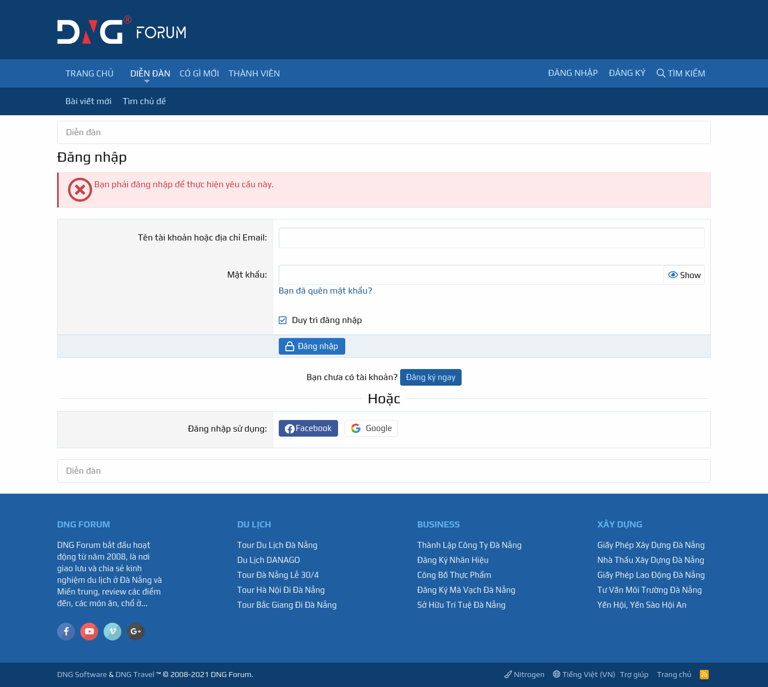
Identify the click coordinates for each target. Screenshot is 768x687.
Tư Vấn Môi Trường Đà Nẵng (649, 589)
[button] (147, 81)
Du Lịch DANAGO (268, 560)
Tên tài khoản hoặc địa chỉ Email (201, 237)
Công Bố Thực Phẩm (454, 575)
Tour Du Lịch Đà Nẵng (277, 545)
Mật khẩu (246, 274)
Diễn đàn (150, 73)
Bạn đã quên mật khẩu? (325, 290)
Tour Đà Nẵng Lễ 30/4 (278, 575)
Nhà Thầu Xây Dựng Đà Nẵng (650, 560)
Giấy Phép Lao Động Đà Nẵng (651, 575)
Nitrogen (524, 674)
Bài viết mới (88, 101)
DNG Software (82, 674)
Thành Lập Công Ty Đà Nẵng (469, 545)
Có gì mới (199, 73)
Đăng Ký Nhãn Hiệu (453, 560)
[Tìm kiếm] (681, 73)
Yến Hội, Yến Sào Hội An (642, 604)
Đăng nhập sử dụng (226, 428)
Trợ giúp (634, 674)
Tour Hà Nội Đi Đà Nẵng (281, 589)
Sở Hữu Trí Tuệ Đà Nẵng (461, 604)
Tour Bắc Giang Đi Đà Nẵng (287, 604)
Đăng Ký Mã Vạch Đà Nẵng (466, 589)
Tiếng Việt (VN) (584, 674)
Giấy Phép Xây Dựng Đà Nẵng (651, 545)
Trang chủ (89, 73)
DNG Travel (134, 674)
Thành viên (254, 73)
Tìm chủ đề (144, 101)
